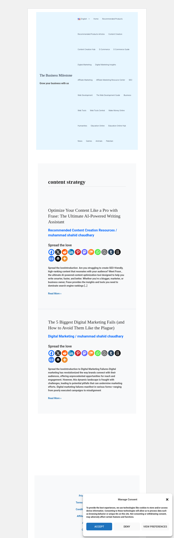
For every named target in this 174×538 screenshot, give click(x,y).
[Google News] (51, 259)
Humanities (82, 126)
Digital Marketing (84, 65)
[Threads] (118, 252)
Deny (127, 526)
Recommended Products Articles (91, 34)
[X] (58, 252)
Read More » (55, 293)
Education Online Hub (117, 126)
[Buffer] (58, 259)
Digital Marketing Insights (105, 65)
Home (95, 19)
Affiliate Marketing (85, 80)
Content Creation (115, 34)
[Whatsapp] (98, 252)
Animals (99, 141)
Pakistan (109, 141)
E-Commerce (104, 49)
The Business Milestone (56, 75)
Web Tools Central (97, 110)
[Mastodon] (85, 252)
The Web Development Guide (108, 95)
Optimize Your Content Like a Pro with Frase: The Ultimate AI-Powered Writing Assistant (84, 216)
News (80, 141)
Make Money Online (117, 110)
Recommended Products (112, 19)
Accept (99, 526)
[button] (167, 499)
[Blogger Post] (104, 252)
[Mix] (91, 252)
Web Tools (82, 110)
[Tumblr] (111, 252)
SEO (130, 80)
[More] (65, 259)
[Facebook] (51, 252)
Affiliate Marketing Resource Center (110, 80)
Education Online (98, 126)
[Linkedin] (71, 252)
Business (127, 95)
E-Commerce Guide (121, 49)
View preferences (155, 526)
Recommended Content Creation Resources (81, 230)
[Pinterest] (78, 252)
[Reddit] (65, 252)
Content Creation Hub (86, 49)
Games (89, 141)
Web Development (85, 95)
